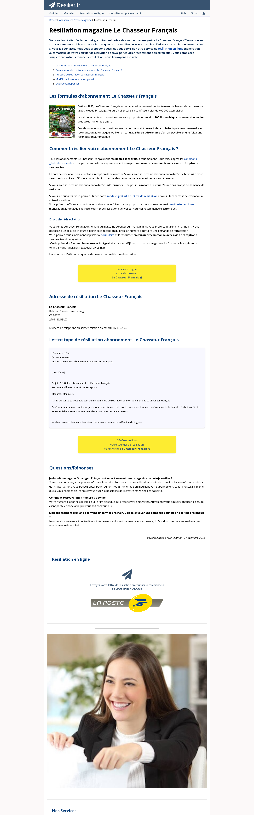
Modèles (69, 13)
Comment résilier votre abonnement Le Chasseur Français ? (89, 70)
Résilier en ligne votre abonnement (127, 273)
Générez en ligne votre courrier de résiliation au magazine (127, 445)
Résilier (53, 19)
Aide (183, 13)
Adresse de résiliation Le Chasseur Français (80, 74)
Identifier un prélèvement (125, 13)
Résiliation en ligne (92, 13)
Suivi (194, 13)
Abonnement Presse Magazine (75, 19)
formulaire (107, 235)
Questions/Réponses (68, 83)
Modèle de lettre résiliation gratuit (75, 79)
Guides (53, 13)
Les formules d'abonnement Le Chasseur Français (83, 65)
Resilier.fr (64, 5)
